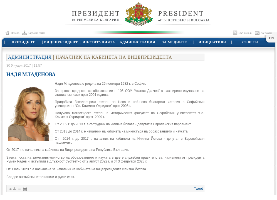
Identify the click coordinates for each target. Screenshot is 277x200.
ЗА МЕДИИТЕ (174, 42)
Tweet (198, 189)
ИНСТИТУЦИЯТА (99, 42)
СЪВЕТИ (250, 42)
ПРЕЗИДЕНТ (23, 42)
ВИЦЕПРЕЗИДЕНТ (61, 42)
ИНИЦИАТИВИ (212, 42)
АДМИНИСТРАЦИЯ (137, 42)
